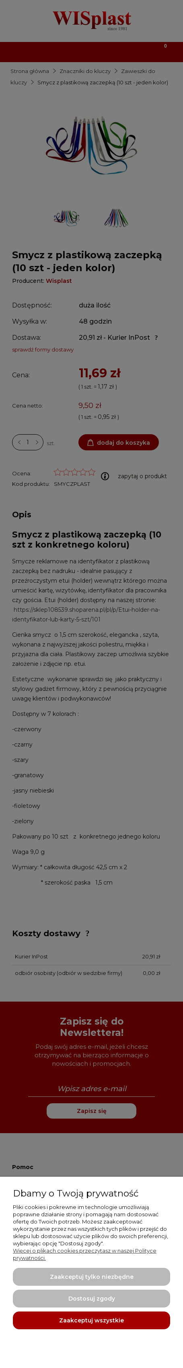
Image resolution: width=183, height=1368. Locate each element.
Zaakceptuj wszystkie (91, 1320)
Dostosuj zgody (91, 1298)
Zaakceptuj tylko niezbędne (92, 1276)
